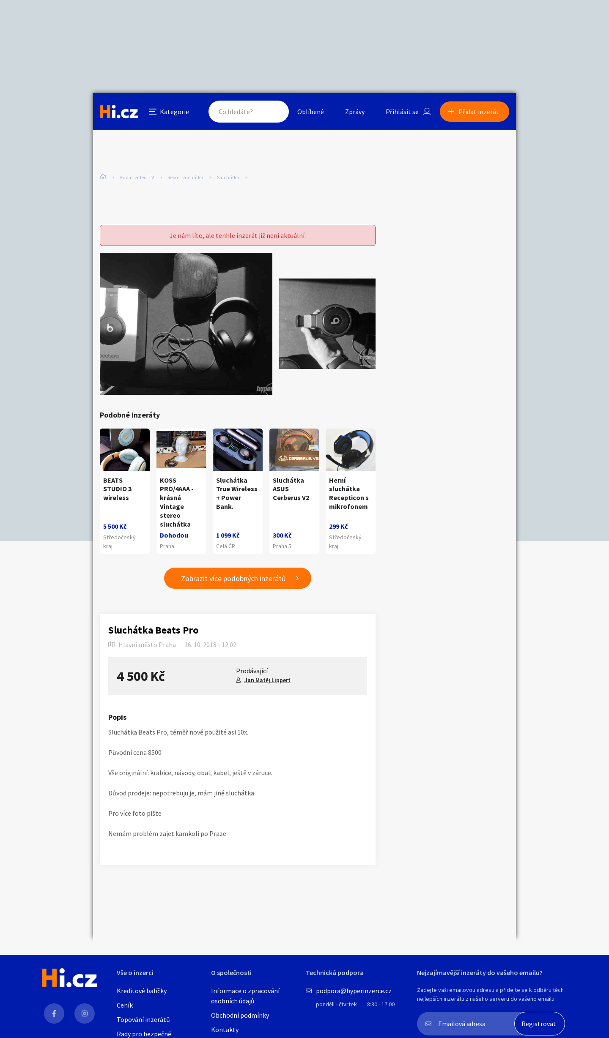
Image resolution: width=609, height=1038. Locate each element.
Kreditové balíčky (142, 990)
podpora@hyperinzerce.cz (354, 990)
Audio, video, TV (137, 177)
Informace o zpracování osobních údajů (245, 995)
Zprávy (355, 111)
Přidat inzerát (478, 111)
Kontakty (225, 1029)
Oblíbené (310, 111)
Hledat (274, 112)
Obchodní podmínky (240, 1015)
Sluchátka (228, 177)
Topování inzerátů (143, 1019)
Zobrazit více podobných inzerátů (233, 578)
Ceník (125, 1005)
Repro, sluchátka (185, 177)
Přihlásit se (402, 111)
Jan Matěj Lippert (267, 680)
